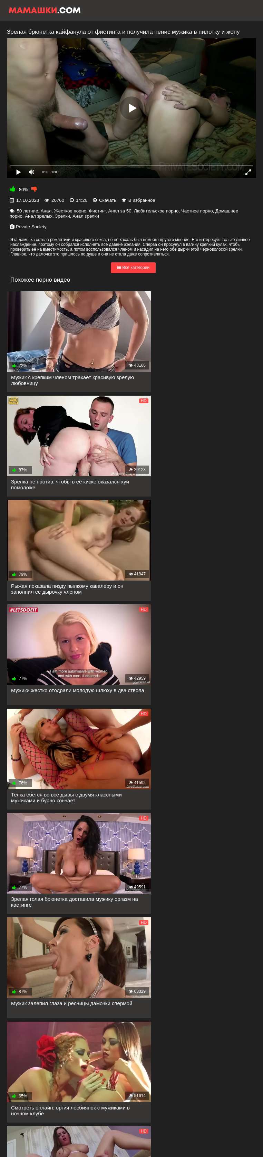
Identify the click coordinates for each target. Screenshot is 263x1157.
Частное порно (197, 210)
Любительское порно (156, 210)
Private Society (31, 226)
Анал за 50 (119, 210)
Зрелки (62, 216)
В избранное (141, 200)
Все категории (133, 267)
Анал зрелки (85, 216)
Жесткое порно (70, 210)
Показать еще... (39, 1038)
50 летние (27, 210)
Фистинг (97, 210)
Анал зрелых (38, 216)
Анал (46, 210)
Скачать (107, 200)
